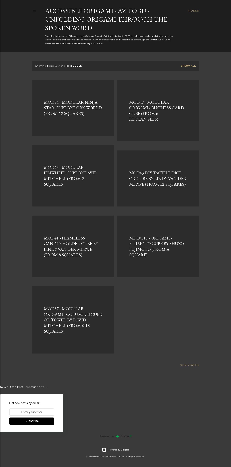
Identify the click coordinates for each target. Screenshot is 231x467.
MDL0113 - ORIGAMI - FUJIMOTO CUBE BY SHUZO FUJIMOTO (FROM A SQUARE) (156, 246)
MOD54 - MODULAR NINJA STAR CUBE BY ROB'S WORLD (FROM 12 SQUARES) (73, 107)
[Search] (193, 11)
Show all (188, 65)
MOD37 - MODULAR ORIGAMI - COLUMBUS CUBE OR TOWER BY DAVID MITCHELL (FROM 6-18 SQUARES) (73, 320)
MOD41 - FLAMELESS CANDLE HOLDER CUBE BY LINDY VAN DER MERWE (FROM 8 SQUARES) (71, 246)
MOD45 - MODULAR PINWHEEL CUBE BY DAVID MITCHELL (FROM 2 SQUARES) (70, 175)
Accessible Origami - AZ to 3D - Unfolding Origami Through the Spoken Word (106, 19)
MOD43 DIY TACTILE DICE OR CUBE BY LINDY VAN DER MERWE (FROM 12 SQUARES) (157, 178)
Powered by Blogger (115, 450)
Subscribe (32, 421)
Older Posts (189, 365)
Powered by (115, 436)
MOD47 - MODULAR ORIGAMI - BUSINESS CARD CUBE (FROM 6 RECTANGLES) (156, 110)
